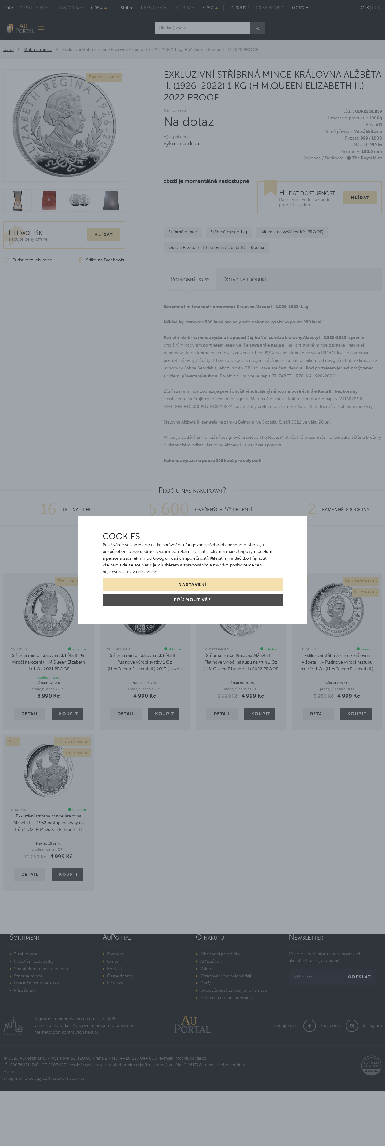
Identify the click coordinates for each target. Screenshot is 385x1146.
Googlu (160, 558)
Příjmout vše (192, 599)
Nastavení (192, 584)
